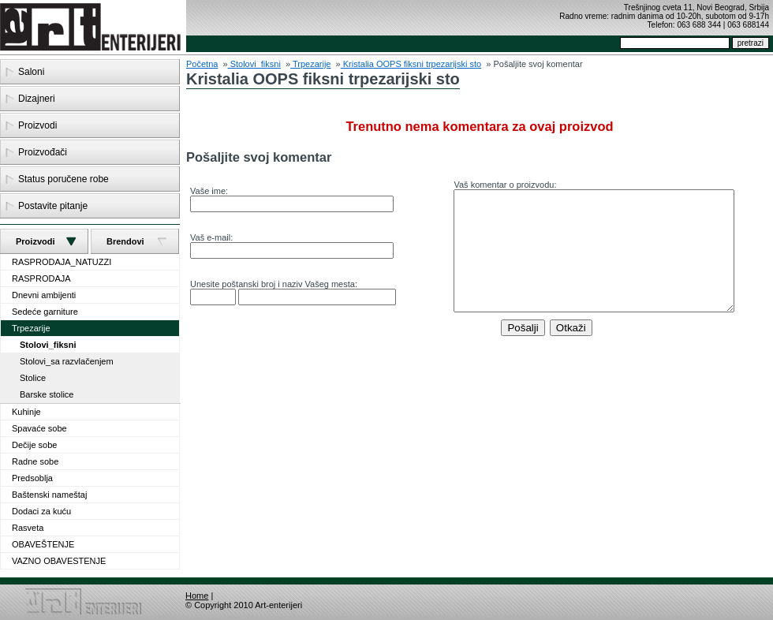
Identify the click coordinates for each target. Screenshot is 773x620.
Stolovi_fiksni (48, 344)
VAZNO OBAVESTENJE (59, 561)
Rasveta (27, 527)
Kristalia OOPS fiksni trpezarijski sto (411, 64)
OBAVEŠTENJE (43, 544)
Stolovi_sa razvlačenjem (67, 361)
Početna (202, 64)
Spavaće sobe (39, 428)
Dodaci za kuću (41, 511)
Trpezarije (31, 328)
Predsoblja (32, 478)
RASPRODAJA (41, 278)
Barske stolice (46, 394)
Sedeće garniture (45, 311)
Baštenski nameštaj (49, 494)
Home (196, 595)
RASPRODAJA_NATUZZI (61, 262)
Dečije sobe (34, 445)
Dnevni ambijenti (44, 295)
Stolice (33, 378)
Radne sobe (35, 461)
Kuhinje (26, 411)
